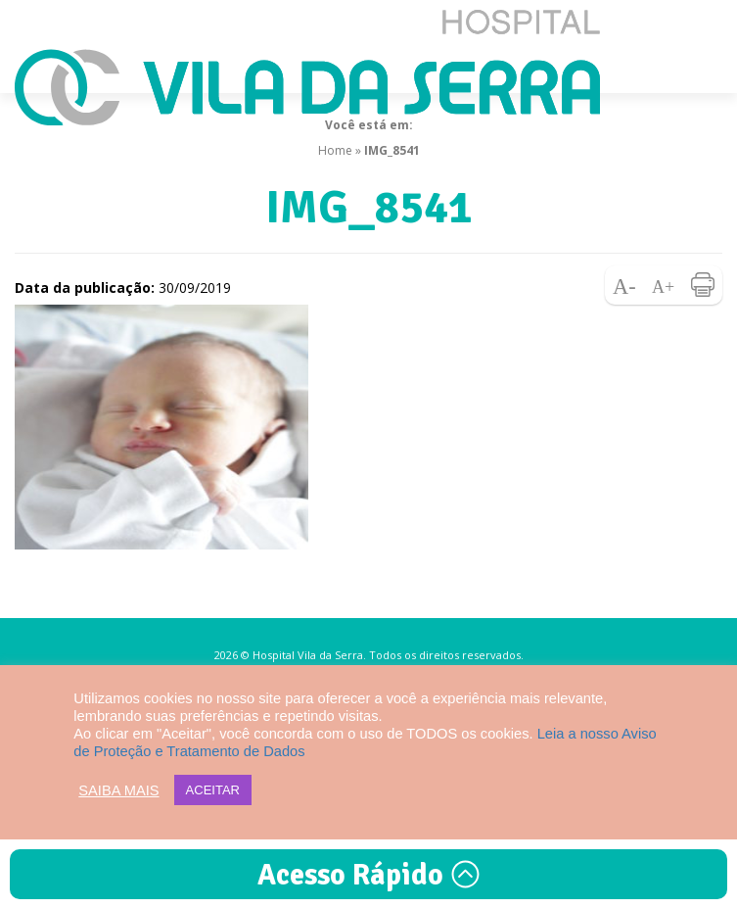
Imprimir (702, 285)
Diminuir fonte (624, 285)
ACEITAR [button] (213, 790)
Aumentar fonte (663, 285)
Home (335, 150)
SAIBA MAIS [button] (118, 790)
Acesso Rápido (369, 875)
